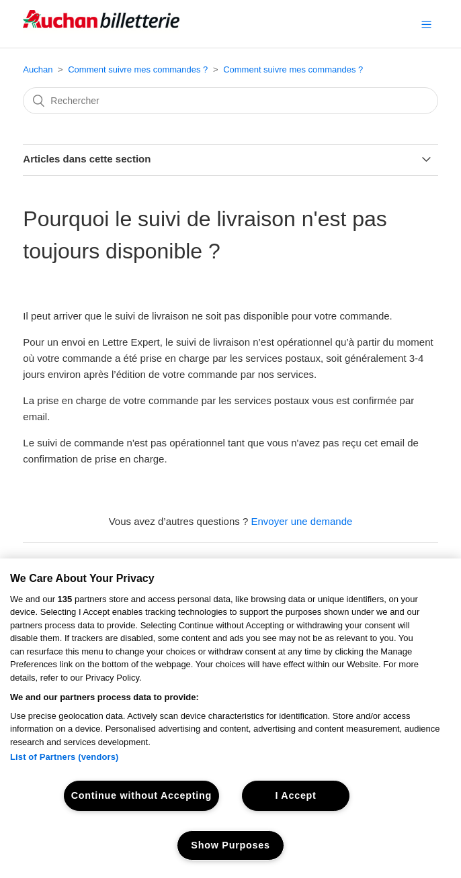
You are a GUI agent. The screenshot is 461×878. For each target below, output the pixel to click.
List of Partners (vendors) (64, 757)
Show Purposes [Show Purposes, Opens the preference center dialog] (230, 845)
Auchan (37, 69)
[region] (230, 718)
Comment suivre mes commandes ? (138, 69)
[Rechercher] (230, 100)
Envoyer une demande (301, 521)
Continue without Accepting (141, 795)
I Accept (295, 795)
